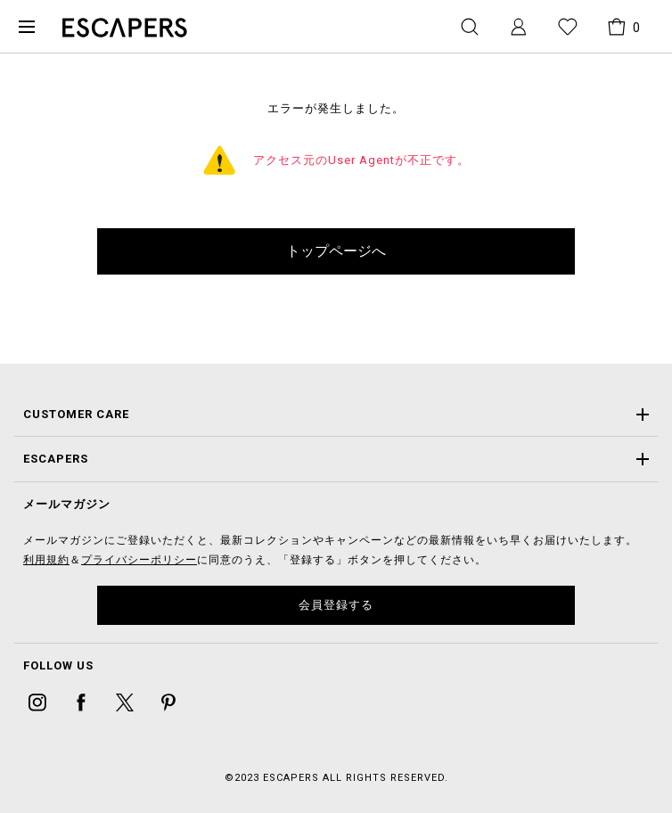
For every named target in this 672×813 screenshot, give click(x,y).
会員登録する (336, 605)
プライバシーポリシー (139, 560)
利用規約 (46, 560)
